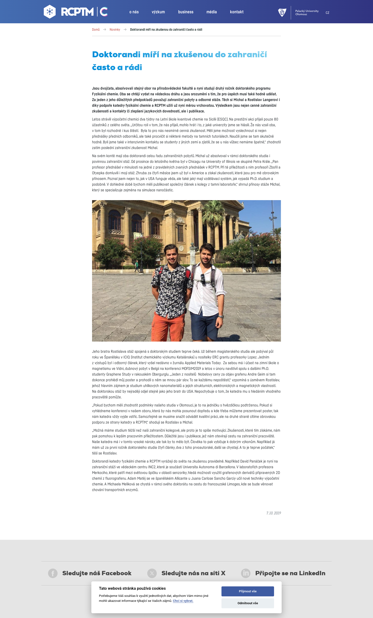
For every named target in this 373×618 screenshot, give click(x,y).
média (211, 12)
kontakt (237, 12)
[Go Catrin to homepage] (101, 12)
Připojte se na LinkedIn (283, 573)
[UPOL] (302, 12)
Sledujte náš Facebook (90, 573)
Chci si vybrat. (183, 601)
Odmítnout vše (248, 603)
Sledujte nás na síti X (186, 573)
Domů (96, 29)
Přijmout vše (248, 591)
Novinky (115, 29)
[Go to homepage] (69, 13)
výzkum (158, 12)
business (185, 12)
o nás (134, 12)
